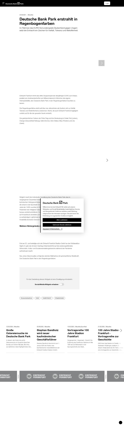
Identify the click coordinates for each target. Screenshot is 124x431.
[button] (117, 3)
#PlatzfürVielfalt (59, 298)
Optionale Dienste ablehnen (62, 225)
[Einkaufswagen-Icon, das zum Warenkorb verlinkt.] (113, 3)
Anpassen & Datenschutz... (52, 229)
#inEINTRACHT (47, 298)
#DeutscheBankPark (26, 298)
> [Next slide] (101, 63)
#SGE (37, 298)
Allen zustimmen (62, 220)
